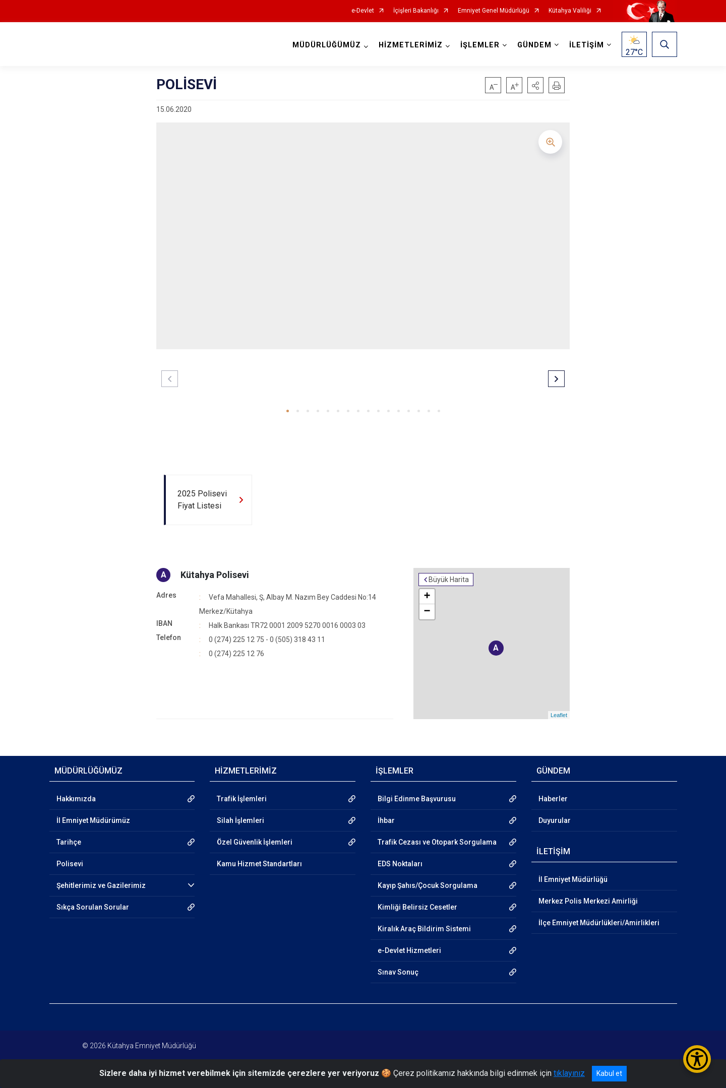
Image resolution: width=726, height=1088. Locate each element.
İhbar (386, 820)
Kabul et (609, 1073)
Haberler (553, 799)
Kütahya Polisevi (214, 574)
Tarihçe (68, 842)
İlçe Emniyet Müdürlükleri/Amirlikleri (598, 923)
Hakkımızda (76, 799)
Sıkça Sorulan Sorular (92, 907)
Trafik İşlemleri (242, 799)
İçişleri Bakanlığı (416, 11)
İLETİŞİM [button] (586, 45)
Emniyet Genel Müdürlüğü (493, 11)
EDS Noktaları (400, 864)
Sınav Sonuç (398, 972)
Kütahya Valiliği (570, 11)
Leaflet (559, 715)
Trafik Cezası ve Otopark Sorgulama (437, 842)
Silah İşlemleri (240, 820)
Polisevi (69, 864)
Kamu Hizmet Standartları (259, 864)
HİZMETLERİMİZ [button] (411, 45)
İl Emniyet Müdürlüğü (573, 879)
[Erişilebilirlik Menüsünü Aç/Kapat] (697, 1059)
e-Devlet (362, 11)
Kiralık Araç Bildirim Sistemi (424, 929)
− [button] (427, 611)
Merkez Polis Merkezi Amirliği (588, 901)
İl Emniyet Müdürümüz (93, 820)
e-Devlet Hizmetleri (409, 950)
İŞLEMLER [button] (480, 45)
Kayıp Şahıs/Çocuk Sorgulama (427, 885)
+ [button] (427, 596)
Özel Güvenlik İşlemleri (254, 842)
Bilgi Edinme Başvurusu (417, 799)
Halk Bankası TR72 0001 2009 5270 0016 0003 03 (287, 625)
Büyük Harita (449, 579)
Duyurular (554, 820)
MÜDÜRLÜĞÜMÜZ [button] (326, 45)
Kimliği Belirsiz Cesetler (417, 907)
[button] (535, 85)
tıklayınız (569, 1073)
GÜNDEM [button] (534, 45)
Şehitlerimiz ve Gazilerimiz (101, 885)
